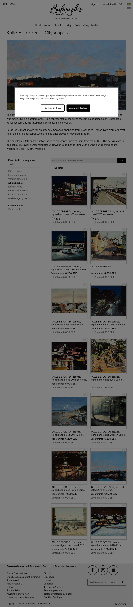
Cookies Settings (53, 108)
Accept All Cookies (78, 108)
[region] (66, 102)
